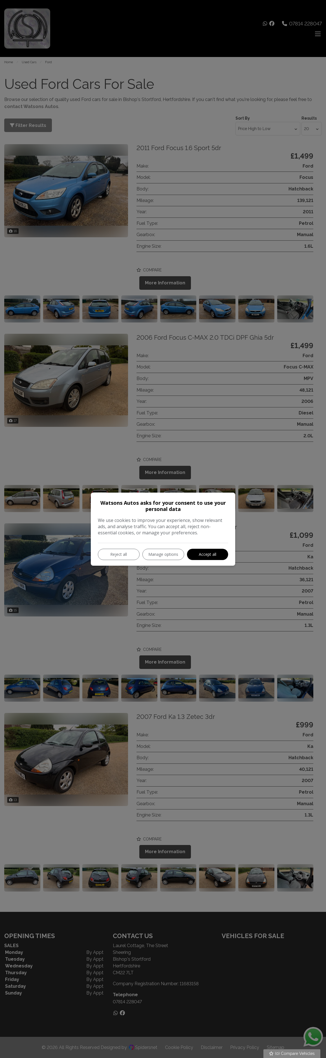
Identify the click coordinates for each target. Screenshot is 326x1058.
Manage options (163, 554)
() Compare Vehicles (292, 1054)
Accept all (207, 554)
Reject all (118, 554)
